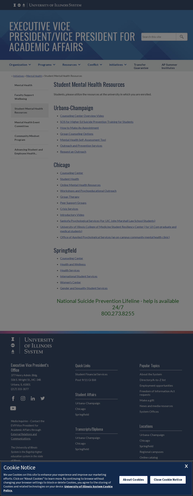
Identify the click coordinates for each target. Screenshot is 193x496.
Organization (18, 64)
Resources (70, 64)
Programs (45, 64)
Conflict (93, 64)
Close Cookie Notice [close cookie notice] (168, 479)
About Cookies (133, 479)
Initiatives (116, 64)
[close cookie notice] (186, 466)
